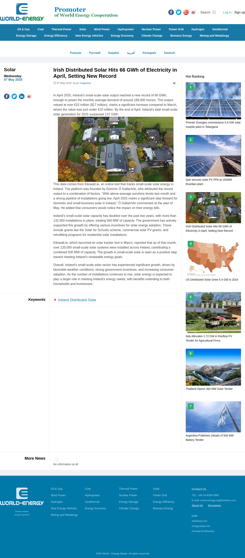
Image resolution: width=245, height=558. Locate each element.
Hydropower (126, 29)
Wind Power (102, 29)
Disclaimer (214, 505)
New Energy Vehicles (89, 35)
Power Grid (176, 29)
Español (113, 52)
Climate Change (151, 35)
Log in (227, 12)
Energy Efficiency (56, 35)
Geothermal (220, 29)
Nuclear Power (151, 29)
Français (75, 52)
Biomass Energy (181, 35)
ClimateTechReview (203, 531)
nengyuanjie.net (201, 526)
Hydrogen (197, 29)
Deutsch (169, 52)
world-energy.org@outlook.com (218, 500)
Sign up (239, 12)
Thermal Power (61, 29)
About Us (197, 505)
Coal (41, 29)
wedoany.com (199, 520)
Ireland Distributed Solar (77, 300)
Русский (95, 52)
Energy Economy (122, 35)
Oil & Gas (23, 29)
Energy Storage (26, 35)
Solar (82, 29)
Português (149, 52)
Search (205, 12)
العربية (131, 52)
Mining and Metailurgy (214, 35)
